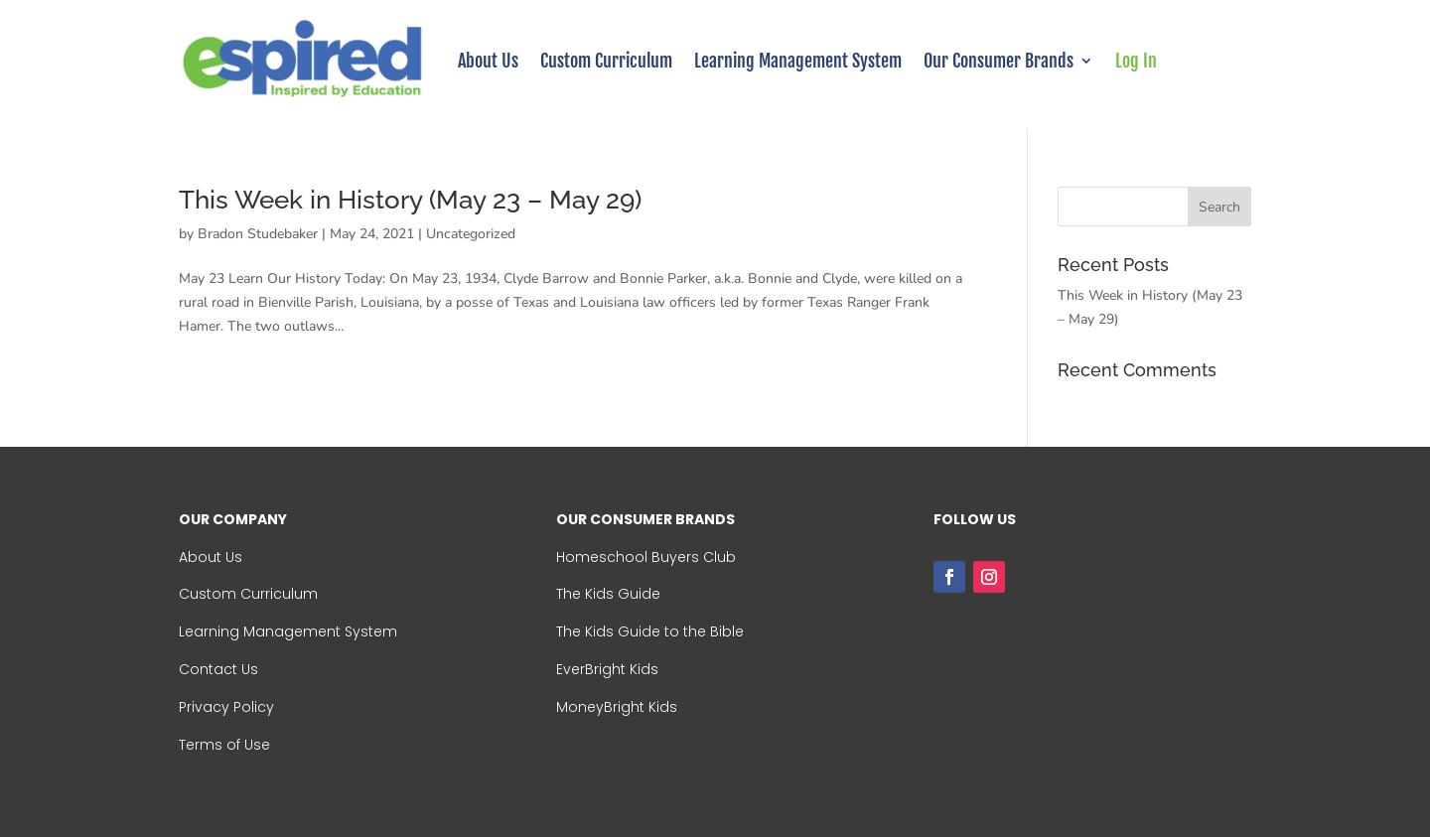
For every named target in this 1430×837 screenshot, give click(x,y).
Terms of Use (224, 745)
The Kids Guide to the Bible (650, 631)
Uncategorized (470, 233)
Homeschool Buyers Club (646, 557)
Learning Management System (798, 60)
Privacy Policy (226, 707)
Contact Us (218, 669)
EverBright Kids (607, 669)
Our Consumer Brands (998, 60)
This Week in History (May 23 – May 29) (410, 199)
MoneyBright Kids (616, 707)
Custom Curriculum (606, 60)
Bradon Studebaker (258, 233)
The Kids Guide (608, 594)
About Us (488, 60)
